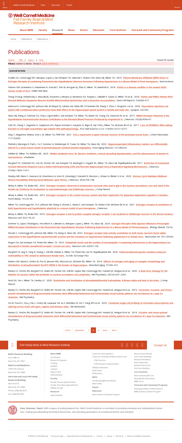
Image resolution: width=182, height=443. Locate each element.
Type (30, 59)
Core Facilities (118, 30)
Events (84, 30)
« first (68, 330)
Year (41, 59)
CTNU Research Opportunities (106, 364)
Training (53, 363)
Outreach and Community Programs (152, 30)
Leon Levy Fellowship (142, 356)
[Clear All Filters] (50, 63)
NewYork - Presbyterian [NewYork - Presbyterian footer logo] (115, 425)
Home (11, 30)
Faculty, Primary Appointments (63, 382)
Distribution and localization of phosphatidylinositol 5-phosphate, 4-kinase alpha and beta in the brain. (106, 280)
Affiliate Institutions (100, 367)
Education (98, 30)
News (71, 30)
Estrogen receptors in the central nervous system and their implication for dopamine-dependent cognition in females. (107, 195)
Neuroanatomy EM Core (144, 375)
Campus (53, 369)
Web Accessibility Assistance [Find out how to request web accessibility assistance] (138, 436)
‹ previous (79, 330)
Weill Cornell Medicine (24, 4)
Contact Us (160, 345)
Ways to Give (55, 372)
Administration (56, 375)
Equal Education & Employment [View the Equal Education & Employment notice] (80, 436)
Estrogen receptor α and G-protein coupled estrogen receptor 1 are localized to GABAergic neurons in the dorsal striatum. (109, 214)
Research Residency (142, 359)
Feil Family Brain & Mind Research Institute (45, 345)
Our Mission (55, 357)
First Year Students (141, 368)
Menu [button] (5, 7)
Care (43, 4)
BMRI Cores (139, 381)
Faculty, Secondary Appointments (64, 385)
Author (11, 59)
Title (20, 59)
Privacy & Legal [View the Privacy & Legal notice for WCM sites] (57, 436)
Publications (97, 373)
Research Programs (58, 360)
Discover (55, 4)
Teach (69, 4)
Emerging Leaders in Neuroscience (148, 388)
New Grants (97, 370)
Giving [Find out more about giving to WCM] (109, 436)
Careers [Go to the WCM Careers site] (99, 436)
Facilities (53, 366)
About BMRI (26, 30)
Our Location (12, 345)
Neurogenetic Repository (144, 378)
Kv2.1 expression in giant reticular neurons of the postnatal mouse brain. (111, 134)
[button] (177, 5)
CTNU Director (100, 360)
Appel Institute (56, 395)
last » (114, 330)
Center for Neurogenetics (102, 353)
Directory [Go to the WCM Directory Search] (119, 436)
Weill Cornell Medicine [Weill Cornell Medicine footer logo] (70, 425)
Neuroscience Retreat (143, 353)
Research (57, 30)
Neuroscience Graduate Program (106, 394)
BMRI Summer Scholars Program (147, 391)
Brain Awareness (141, 362)
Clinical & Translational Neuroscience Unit (109, 356)
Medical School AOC (142, 365)
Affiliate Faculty (56, 388)
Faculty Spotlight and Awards (104, 380)
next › (105, 330)
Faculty (43, 30)
